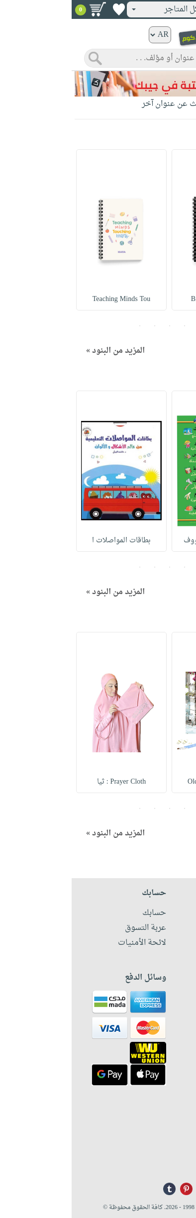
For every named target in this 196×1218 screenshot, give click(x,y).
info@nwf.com (170, 1160)
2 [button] (113, 326)
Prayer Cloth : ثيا (50, 782)
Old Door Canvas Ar (145, 782)
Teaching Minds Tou (50, 299)
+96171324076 (170, 1147)
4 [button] (83, 326)
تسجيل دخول (160, 9)
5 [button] (68, 326)
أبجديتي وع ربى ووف (145, 540)
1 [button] (128, 326)
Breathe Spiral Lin (145, 299)
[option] (145, 229)
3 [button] (98, 326)
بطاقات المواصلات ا (49, 540)
